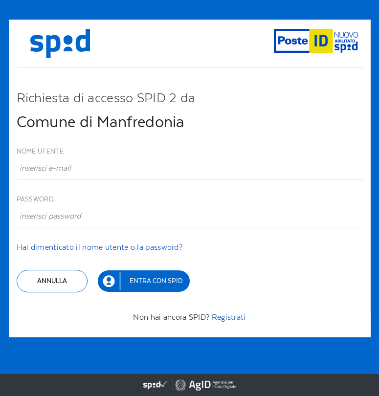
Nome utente (40, 151)
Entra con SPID (156, 281)
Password (35, 199)
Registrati (229, 317)
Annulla (52, 281)
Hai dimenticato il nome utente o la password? (100, 247)
